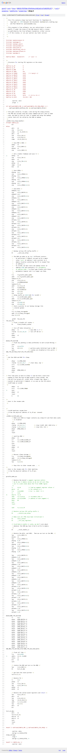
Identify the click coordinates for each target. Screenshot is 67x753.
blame (47, 15)
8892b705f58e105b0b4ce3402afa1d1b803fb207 (34, 8)
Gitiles (10, 750)
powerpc (5, 11)
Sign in (63, 3)
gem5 (4, 8)
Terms (20, 750)
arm (8, 8)
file (37, 15)
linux (14, 8)
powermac (23, 11)
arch (57, 8)
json (63, 750)
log (42, 15)
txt (60, 750)
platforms (13, 11)
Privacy (15, 750)
